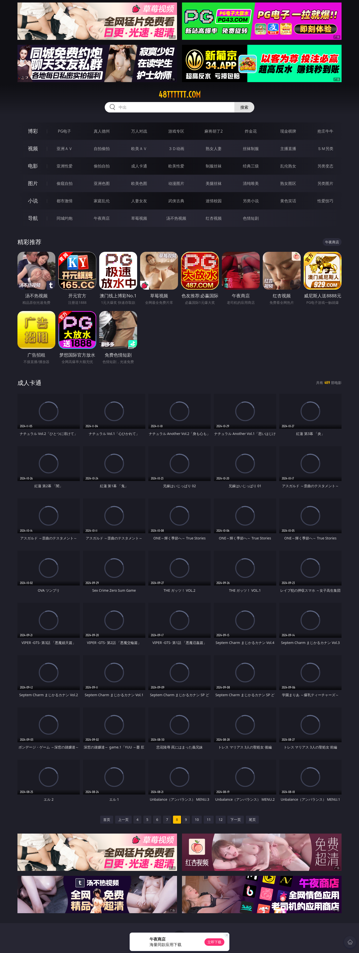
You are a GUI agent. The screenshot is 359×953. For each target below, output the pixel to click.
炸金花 (251, 131)
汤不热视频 (176, 218)
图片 (33, 183)
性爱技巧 (325, 201)
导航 (33, 218)
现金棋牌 (288, 131)
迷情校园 (214, 201)
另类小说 (251, 201)
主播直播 (288, 148)
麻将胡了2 (213, 131)
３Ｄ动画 (176, 148)
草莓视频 (139, 218)
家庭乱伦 (102, 201)
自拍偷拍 (102, 148)
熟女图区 (288, 183)
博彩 (33, 131)
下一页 (235, 819)
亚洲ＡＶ (65, 148)
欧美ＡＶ (139, 148)
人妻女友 (139, 201)
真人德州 (102, 131)
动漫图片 (176, 183)
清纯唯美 (251, 183)
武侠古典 (176, 201)
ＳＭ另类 (325, 148)
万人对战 (139, 131)
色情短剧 (251, 218)
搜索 (244, 107)
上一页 (123, 819)
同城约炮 (65, 218)
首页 (106, 819)
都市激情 (65, 201)
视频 (33, 148)
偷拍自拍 (102, 166)
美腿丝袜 (214, 183)
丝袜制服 (251, 148)
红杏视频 (214, 218)
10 (197, 819)
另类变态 (325, 166)
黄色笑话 (288, 201)
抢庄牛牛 (325, 131)
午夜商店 (102, 218)
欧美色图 (139, 183)
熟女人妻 (214, 148)
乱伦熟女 (288, 166)
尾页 (252, 819)
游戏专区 (176, 131)
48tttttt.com (180, 95)
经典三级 (251, 166)
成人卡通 (139, 166)
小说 (33, 200)
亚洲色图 (102, 183)
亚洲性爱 (65, 166)
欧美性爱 (176, 166)
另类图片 (325, 183)
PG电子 (64, 131)
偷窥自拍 (65, 183)
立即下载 (214, 942)
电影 (33, 165)
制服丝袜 (214, 166)
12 (221, 819)
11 (209, 819)
